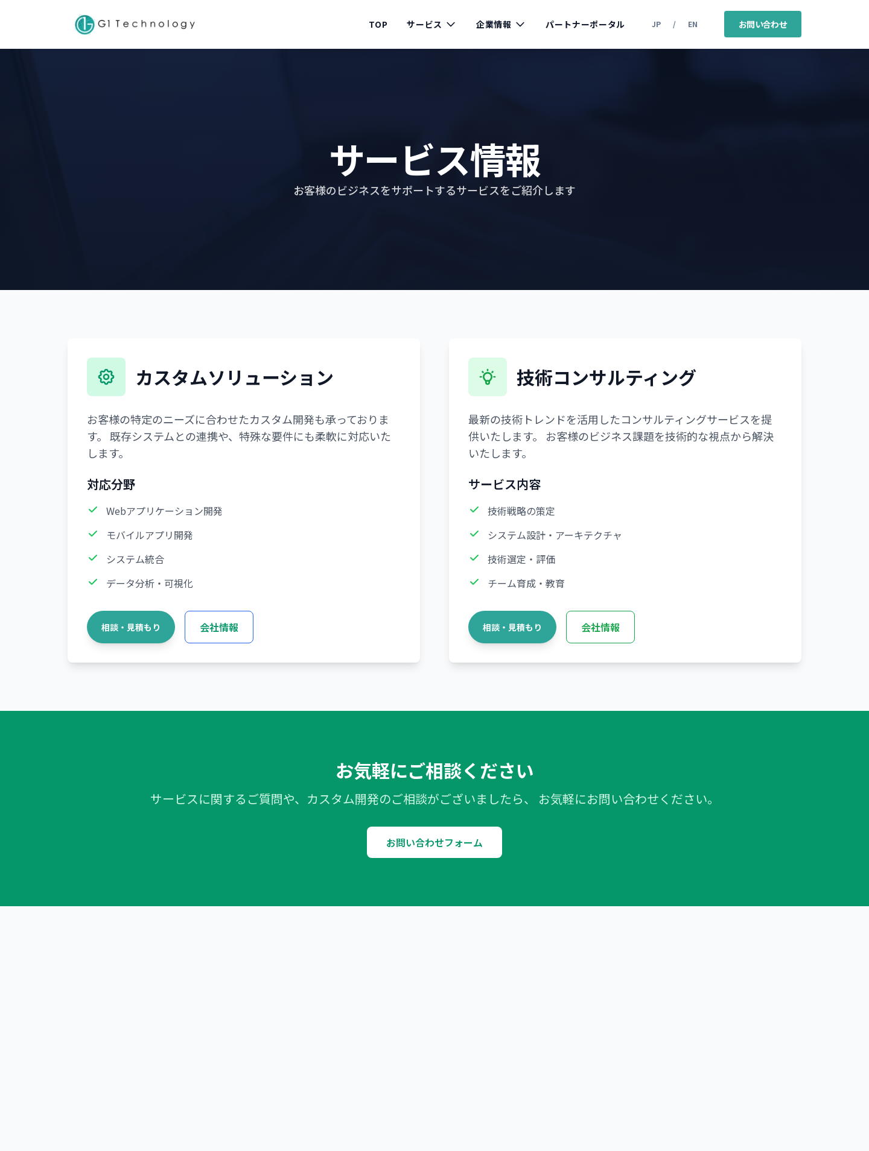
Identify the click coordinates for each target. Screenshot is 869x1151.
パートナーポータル (585, 24)
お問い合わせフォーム (434, 842)
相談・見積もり (131, 627)
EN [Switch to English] (693, 24)
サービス (432, 24)
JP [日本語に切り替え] (656, 24)
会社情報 (219, 627)
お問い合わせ (763, 24)
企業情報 (501, 24)
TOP (378, 24)
